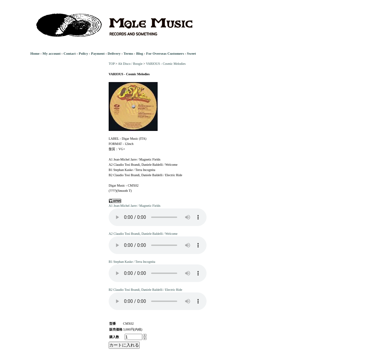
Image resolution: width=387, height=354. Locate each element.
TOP (112, 63)
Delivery (114, 53)
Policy (83, 53)
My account (51, 53)
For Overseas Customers (165, 53)
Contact (70, 53)
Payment (98, 53)
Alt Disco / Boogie (130, 63)
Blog (139, 53)
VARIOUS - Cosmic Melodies (166, 63)
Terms (128, 53)
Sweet (191, 53)
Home (34, 53)
